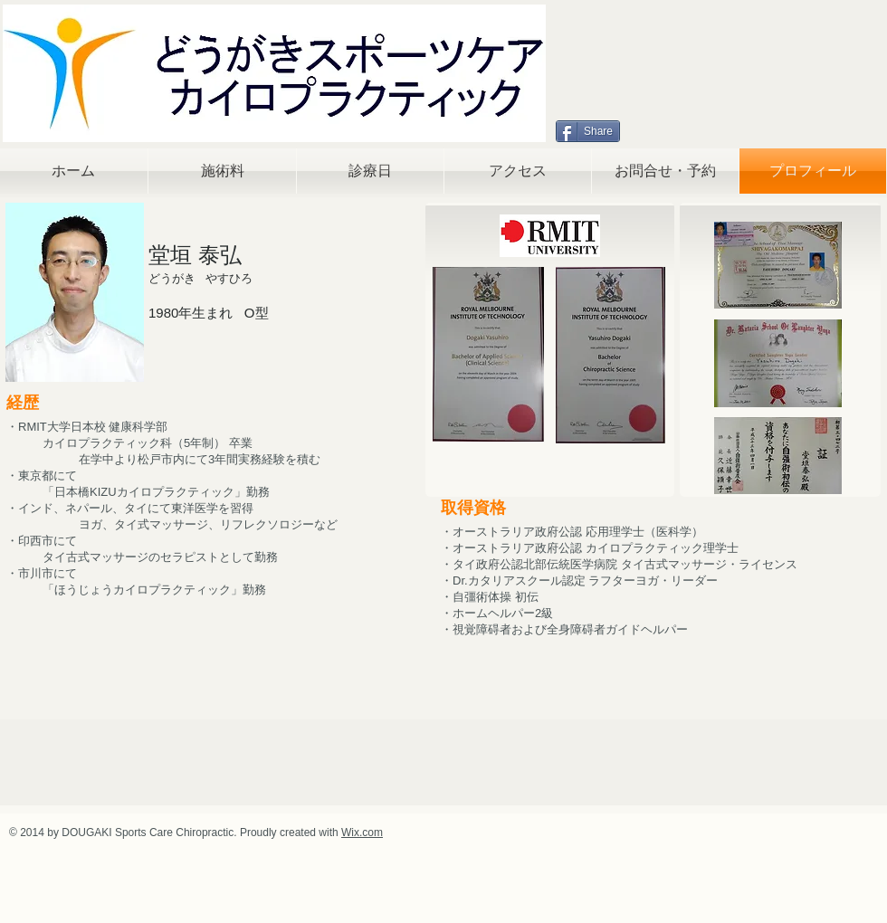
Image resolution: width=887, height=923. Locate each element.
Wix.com (362, 832)
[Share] (588, 131)
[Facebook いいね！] (666, 131)
